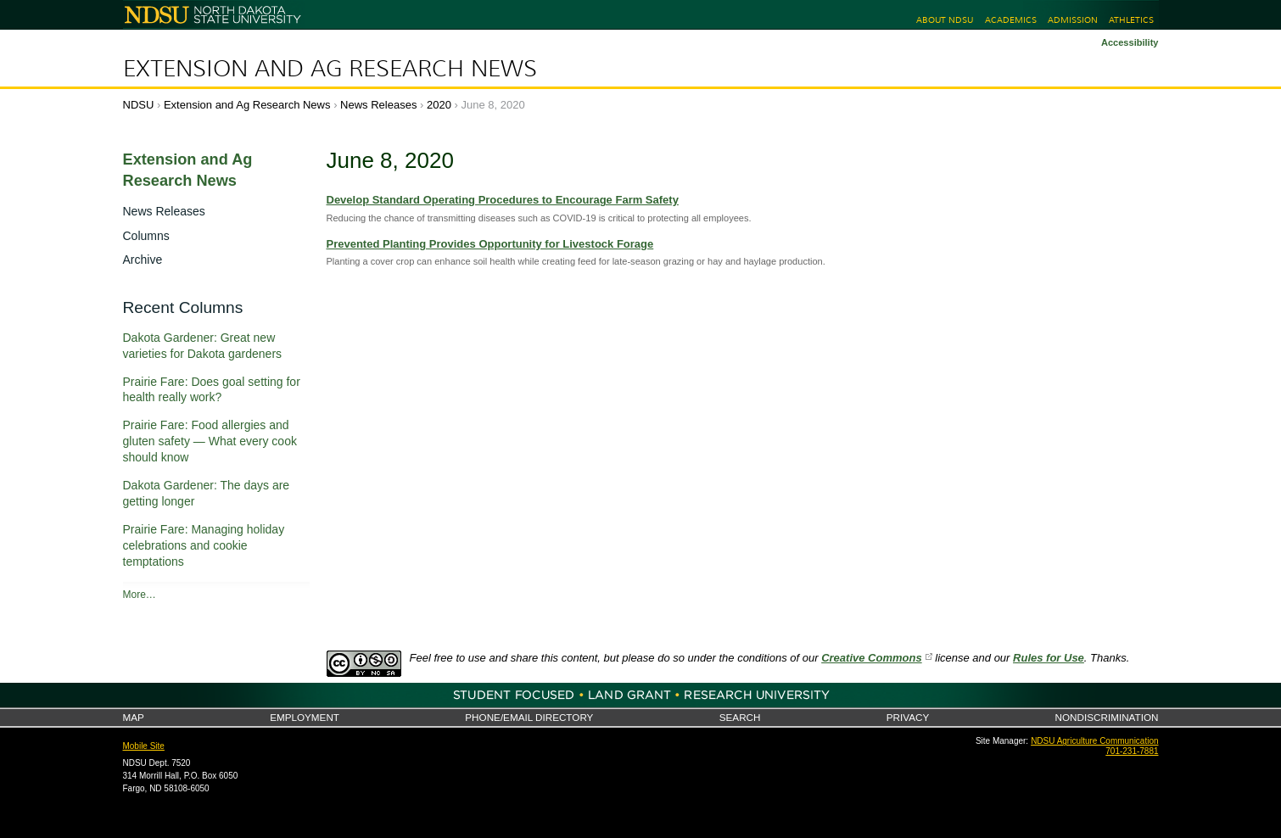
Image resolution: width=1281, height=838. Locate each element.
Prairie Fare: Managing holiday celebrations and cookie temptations (204, 545)
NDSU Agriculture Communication (1094, 741)
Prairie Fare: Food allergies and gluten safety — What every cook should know (210, 441)
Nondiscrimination (1107, 717)
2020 (439, 104)
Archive (143, 259)
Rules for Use (1048, 657)
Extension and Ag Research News (330, 68)
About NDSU (944, 19)
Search (740, 717)
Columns (146, 236)
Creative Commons (871, 657)
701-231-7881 (1131, 751)
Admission (1073, 19)
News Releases (378, 104)
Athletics (1131, 19)
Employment (304, 717)
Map (133, 717)
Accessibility (1130, 42)
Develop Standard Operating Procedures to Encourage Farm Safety (503, 199)
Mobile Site (144, 746)
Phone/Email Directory (529, 717)
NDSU (138, 104)
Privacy (908, 717)
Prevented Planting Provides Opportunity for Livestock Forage (490, 243)
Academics (1011, 19)
